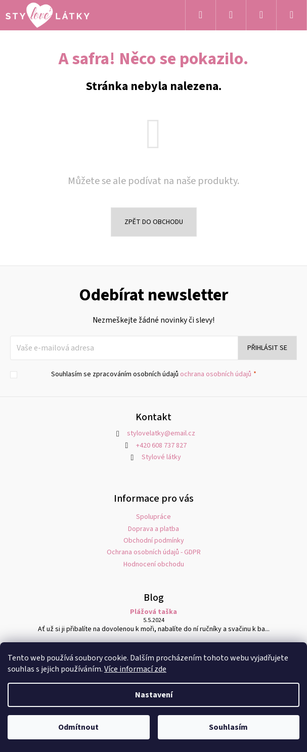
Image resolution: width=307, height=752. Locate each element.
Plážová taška (153, 612)
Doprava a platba (153, 529)
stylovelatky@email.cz (161, 433)
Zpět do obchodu (153, 222)
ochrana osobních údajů (215, 374)
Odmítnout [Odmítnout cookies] (78, 727)
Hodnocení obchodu (153, 564)
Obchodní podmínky (153, 541)
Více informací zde (135, 669)
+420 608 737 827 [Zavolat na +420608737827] (161, 445)
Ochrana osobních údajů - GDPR (154, 552)
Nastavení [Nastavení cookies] (153, 694)
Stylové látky (161, 457)
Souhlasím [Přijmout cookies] (228, 727)
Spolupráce (153, 517)
